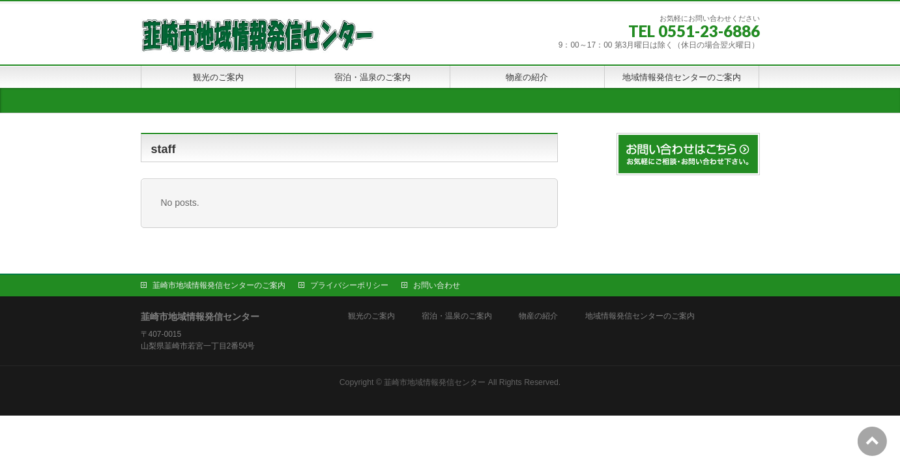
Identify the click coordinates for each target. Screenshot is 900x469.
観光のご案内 (371, 316)
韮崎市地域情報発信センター (435, 382)
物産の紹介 (538, 316)
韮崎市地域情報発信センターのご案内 (218, 285)
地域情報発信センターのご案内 (640, 316)
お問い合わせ (436, 285)
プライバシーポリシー (349, 285)
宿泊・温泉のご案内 (457, 316)
